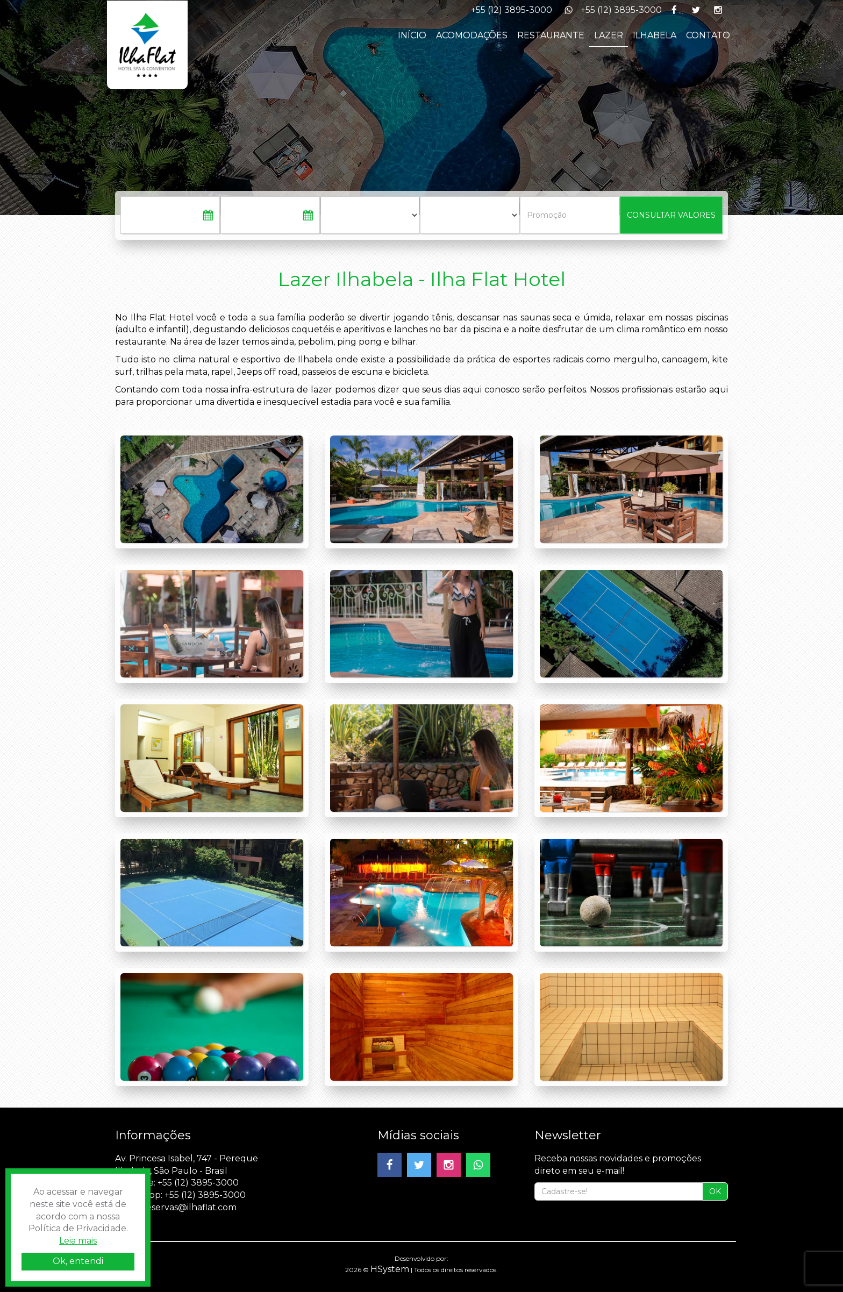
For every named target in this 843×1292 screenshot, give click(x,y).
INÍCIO (412, 35)
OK (715, 1191)
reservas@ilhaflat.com (189, 1207)
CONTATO (708, 35)
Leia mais (78, 1241)
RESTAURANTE (550, 35)
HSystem (389, 1269)
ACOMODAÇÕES (472, 35)
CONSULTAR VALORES (671, 215)
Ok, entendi (78, 1261)
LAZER (608, 35)
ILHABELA (654, 35)
